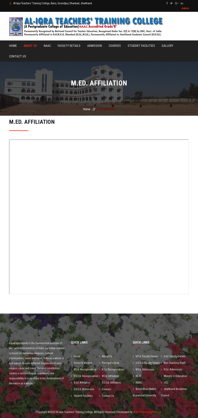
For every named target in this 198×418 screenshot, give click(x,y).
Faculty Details (69, 46)
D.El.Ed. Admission (82, 389)
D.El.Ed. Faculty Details (146, 362)
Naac (47, 46)
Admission (94, 46)
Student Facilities (141, 46)
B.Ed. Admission (171, 369)
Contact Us (17, 56)
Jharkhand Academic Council (174, 392)
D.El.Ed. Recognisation (84, 376)
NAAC (137, 382)
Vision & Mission (81, 362)
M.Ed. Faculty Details (145, 356)
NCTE (137, 376)
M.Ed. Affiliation (109, 376)
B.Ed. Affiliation (80, 382)
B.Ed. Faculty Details (173, 356)
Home (13, 46)
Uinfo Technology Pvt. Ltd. (147, 412)
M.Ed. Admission (143, 369)
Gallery (167, 46)
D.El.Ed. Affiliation (110, 382)
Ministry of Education (174, 376)
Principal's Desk (109, 362)
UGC (164, 382)
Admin (185, 8)
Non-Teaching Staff (173, 362)
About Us (30, 46)
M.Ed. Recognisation (83, 369)
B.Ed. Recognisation (111, 369)
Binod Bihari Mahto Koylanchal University (144, 392)
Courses (115, 46)
